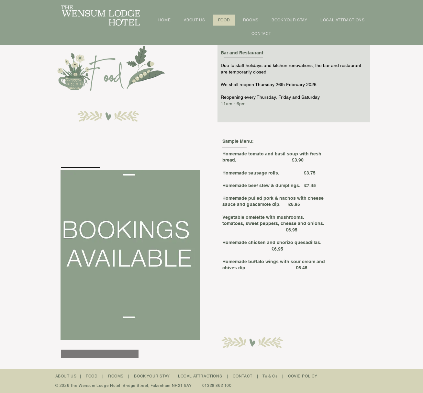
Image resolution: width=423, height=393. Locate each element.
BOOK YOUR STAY (152, 376)
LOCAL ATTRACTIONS (200, 376)
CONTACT (242, 376)
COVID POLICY (302, 376)
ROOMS (116, 376)
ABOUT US (66, 376)
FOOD (91, 376)
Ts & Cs (269, 376)
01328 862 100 (217, 385)
